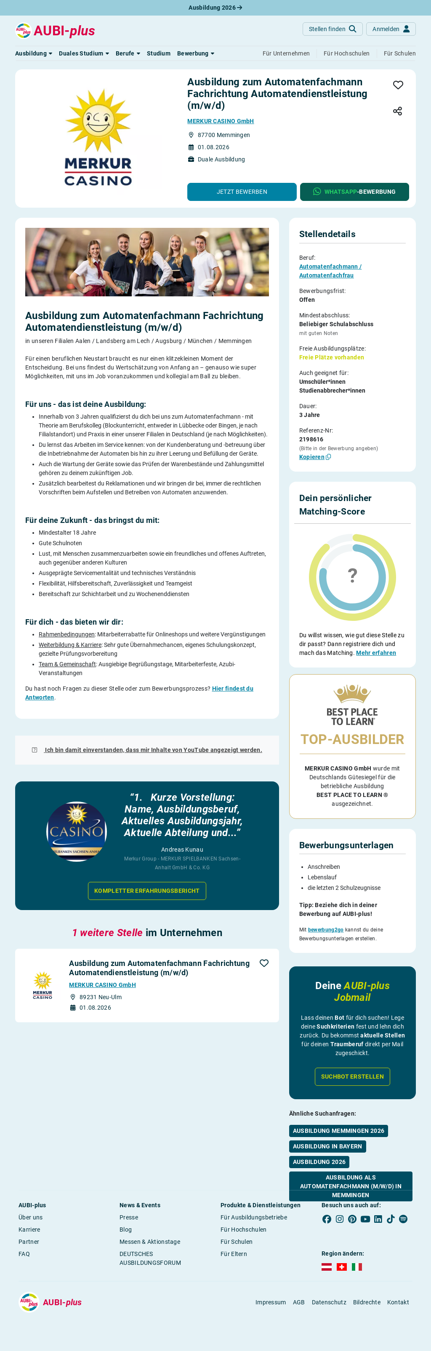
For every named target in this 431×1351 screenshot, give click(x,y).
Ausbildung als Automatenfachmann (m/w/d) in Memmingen (351, 1165)
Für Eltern (234, 1254)
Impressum (270, 1302)
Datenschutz (329, 1302)
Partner (29, 1241)
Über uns (31, 1217)
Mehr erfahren (376, 652)
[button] (33, 53)
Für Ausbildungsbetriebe (254, 1217)
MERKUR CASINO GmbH (220, 121)
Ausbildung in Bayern (327, 1124)
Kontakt (398, 1302)
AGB (299, 1302)
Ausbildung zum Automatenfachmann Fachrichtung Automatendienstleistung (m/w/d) (159, 968)
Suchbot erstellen (352, 1055)
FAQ (24, 1254)
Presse (129, 1217)
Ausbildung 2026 (215, 7)
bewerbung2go (326, 912)
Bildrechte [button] (366, 1302)
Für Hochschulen (244, 1229)
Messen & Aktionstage (150, 1241)
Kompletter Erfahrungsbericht (147, 890)
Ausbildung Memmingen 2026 (339, 1109)
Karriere (29, 1229)
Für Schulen (237, 1241)
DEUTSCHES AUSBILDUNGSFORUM (150, 1258)
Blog (126, 1229)
